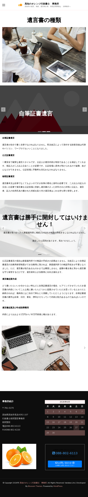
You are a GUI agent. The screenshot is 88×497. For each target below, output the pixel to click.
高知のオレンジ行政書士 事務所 (42, 4)
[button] (85, 109)
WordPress (57, 486)
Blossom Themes (35, 486)
